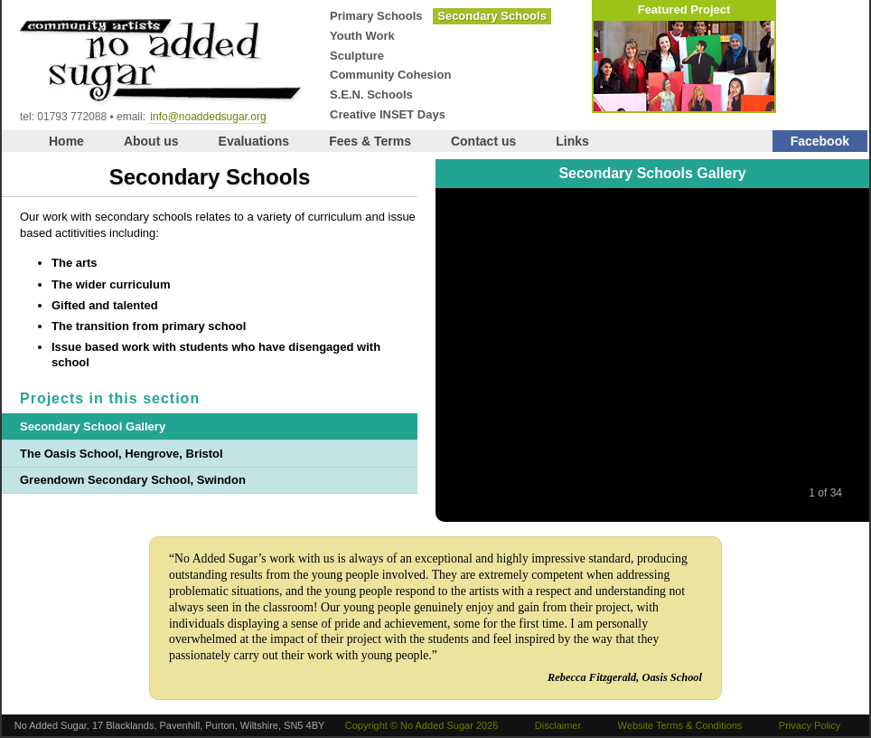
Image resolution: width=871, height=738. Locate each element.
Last (730, 493)
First (578, 493)
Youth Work (362, 36)
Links (572, 141)
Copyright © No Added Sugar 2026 (422, 725)
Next (692, 493)
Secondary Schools (492, 16)
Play (654, 493)
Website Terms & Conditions (680, 725)
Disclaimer (558, 725)
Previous (616, 493)
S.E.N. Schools (371, 94)
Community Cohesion (390, 74)
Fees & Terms (370, 141)
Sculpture (357, 55)
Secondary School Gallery (92, 426)
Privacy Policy (809, 725)
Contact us (483, 141)
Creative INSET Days (387, 114)
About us (151, 141)
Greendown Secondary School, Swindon (133, 480)
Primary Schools (376, 16)
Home (66, 141)
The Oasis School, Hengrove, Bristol (121, 453)
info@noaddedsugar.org (208, 116)
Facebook (820, 141)
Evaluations (254, 141)
